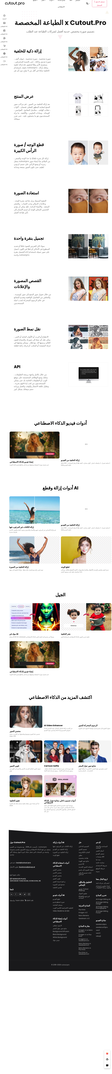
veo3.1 (98, 933)
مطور (80, 855)
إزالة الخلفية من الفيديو (60, 849)
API (78, 3)
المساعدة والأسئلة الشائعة (102, 847)
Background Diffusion (61, 931)
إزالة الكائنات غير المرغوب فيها (62, 846)
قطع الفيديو (56, 899)
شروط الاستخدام (101, 865)
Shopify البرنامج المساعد (84, 897)
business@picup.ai (27, 867)
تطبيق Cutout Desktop (83, 890)
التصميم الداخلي (84, 846)
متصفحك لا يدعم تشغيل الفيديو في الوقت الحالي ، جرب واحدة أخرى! (35, 445)
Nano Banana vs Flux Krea (85, 949)
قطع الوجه (56, 855)
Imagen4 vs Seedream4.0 (84, 940)
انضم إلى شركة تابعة (102, 883)
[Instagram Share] (29, 894)
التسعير (85, 3)
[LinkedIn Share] (11, 894)
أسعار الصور (100, 851)
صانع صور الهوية (84, 861)
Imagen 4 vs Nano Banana (86, 931)
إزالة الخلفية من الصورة (60, 852)
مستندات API (100, 857)
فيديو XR (81, 864)
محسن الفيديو (57, 876)
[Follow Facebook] (107, 1059)
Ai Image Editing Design (102, 903)
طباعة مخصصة (83, 858)
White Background (60, 937)
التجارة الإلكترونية (84, 852)
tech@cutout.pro (23, 863)
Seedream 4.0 (84, 918)
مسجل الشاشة (57, 905)
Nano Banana (84, 915)
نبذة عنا (98, 860)
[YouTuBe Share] (20, 894)
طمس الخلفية (57, 887)
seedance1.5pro (102, 927)
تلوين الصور (56, 879)
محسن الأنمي (57, 873)
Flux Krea (82, 910)
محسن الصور (57, 870)
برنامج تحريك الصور (59, 882)
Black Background (59, 934)
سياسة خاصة (100, 863)
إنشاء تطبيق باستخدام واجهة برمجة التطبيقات (103, 887)
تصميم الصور (83, 849)
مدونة (98, 871)
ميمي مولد (56, 940)
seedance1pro (101, 924)
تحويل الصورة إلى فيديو (86, 870)
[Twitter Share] (24, 894)
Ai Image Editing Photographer (102, 907)
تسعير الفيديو (100, 854)
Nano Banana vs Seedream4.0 (85, 944)
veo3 (98, 930)
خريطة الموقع (100, 868)
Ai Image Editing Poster (102, 912)
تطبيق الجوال (83, 893)
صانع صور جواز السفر (60, 928)
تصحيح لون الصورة (59, 884)
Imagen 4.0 (83, 912)
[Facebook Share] (16, 894)
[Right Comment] (107, 1065)
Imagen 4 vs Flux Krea (85, 935)
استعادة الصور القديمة (86, 867)
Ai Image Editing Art (103, 899)
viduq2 (98, 936)
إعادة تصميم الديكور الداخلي (85, 873)
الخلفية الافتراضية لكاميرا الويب (63, 908)
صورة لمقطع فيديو (59, 902)
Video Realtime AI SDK (61, 911)
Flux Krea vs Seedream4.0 (84, 953)
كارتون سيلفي (57, 925)
